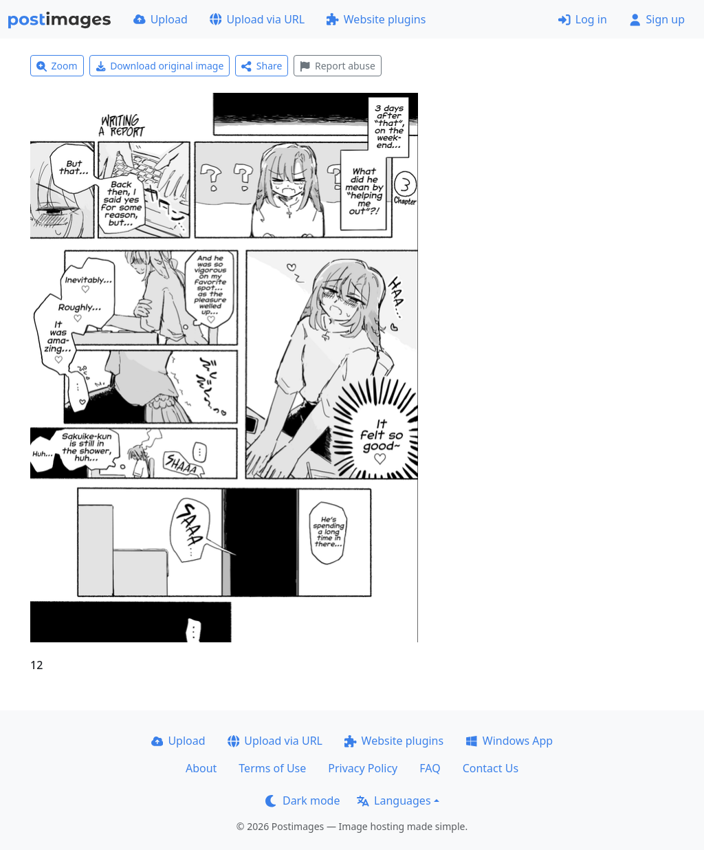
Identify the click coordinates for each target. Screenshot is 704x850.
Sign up (657, 19)
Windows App (509, 740)
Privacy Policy (362, 768)
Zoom (57, 65)
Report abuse (337, 65)
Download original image (160, 65)
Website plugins (376, 19)
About (201, 768)
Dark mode (302, 800)
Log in (582, 19)
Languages (393, 800)
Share (261, 65)
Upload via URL (257, 19)
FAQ (429, 768)
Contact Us (490, 768)
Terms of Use (272, 768)
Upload (160, 19)
